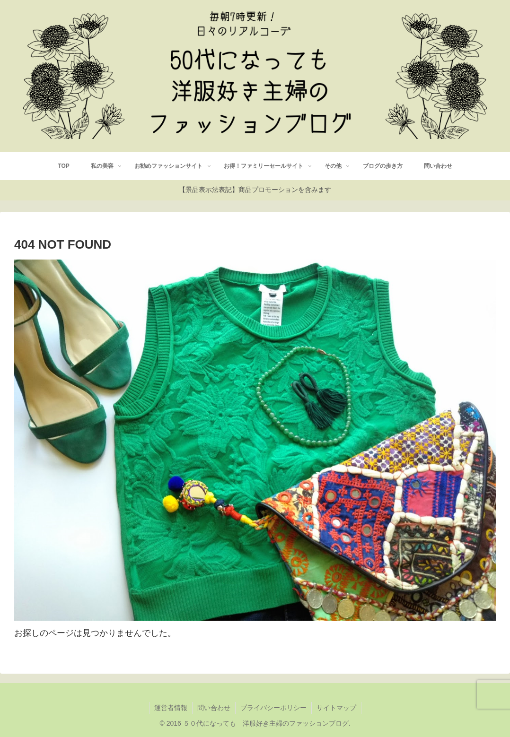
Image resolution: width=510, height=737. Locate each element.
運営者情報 (170, 707)
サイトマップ (336, 707)
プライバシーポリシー (273, 707)
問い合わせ (213, 707)
